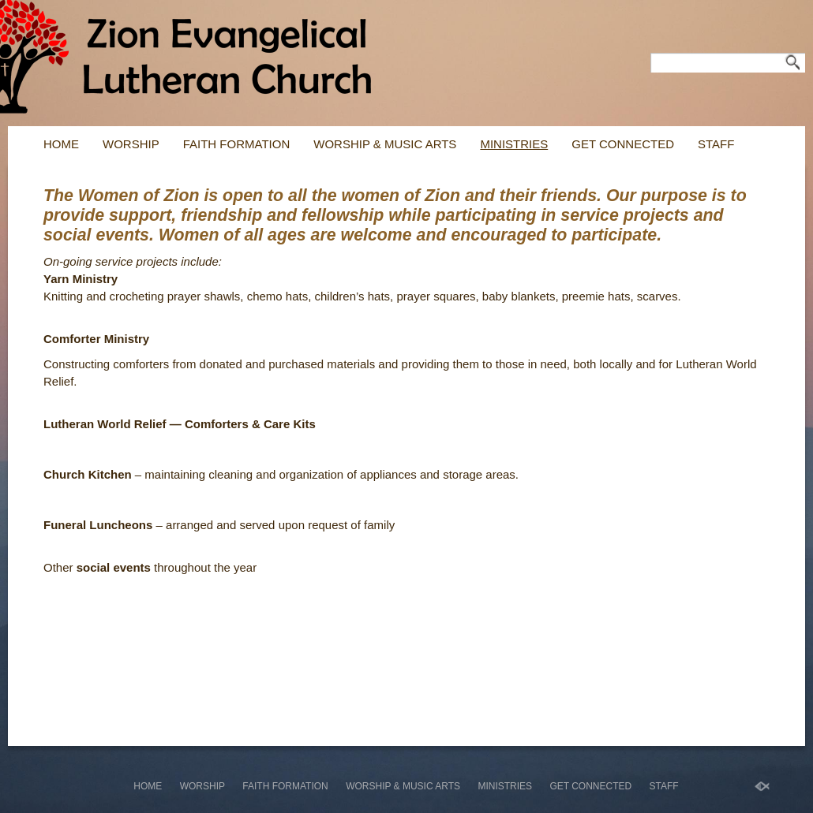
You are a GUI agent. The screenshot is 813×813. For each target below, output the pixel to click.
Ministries (514, 144)
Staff (716, 144)
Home (61, 144)
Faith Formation (236, 144)
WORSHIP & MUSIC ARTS (384, 144)
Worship (131, 144)
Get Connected (622, 144)
